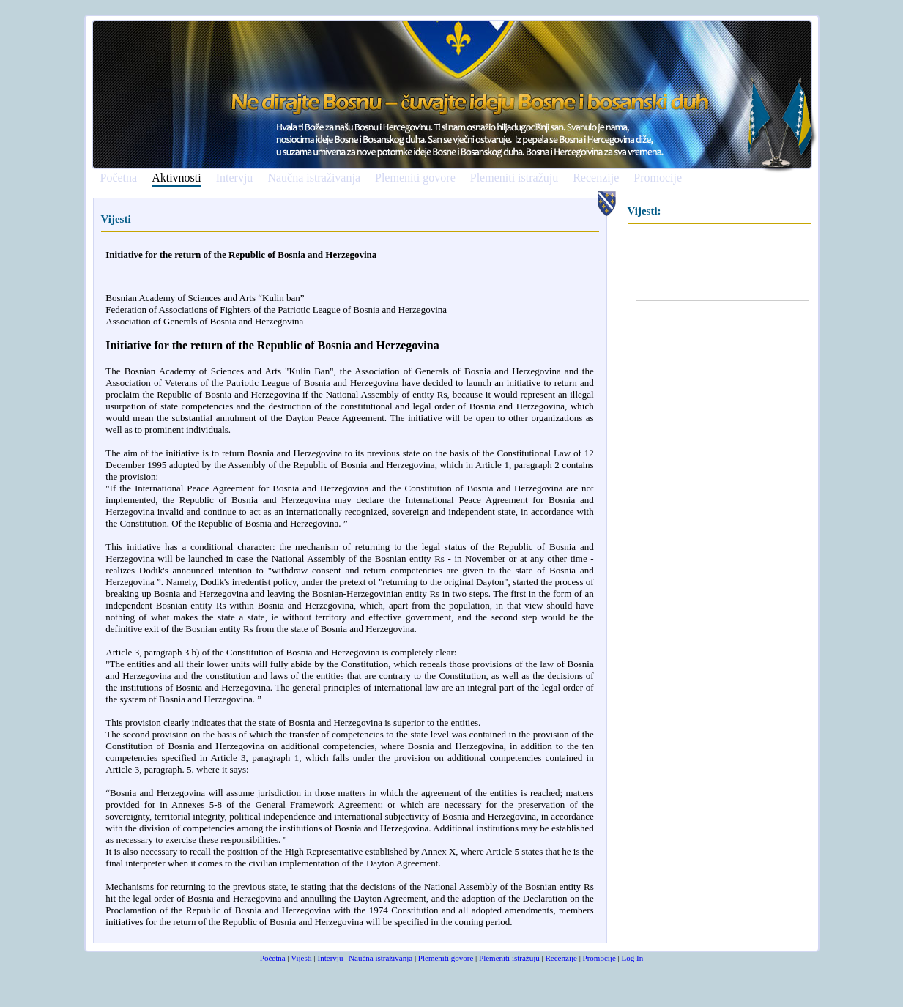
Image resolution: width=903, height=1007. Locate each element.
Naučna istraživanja (313, 178)
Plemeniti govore (415, 178)
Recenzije (596, 178)
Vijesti (301, 958)
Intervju (234, 178)
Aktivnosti (176, 178)
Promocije (657, 178)
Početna (119, 178)
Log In (633, 958)
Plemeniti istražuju (514, 178)
